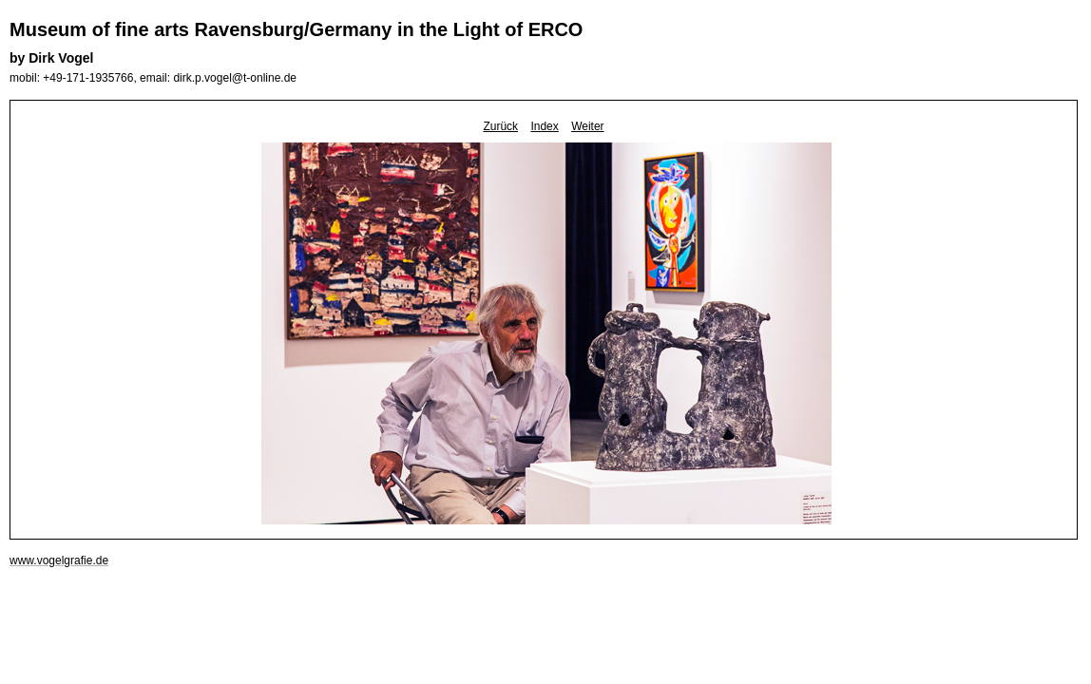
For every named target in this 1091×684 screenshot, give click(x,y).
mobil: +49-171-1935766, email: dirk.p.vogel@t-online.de (153, 78)
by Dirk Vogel (51, 58)
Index (544, 126)
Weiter (587, 126)
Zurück (500, 126)
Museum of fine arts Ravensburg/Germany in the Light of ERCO (296, 29)
